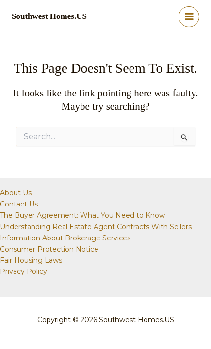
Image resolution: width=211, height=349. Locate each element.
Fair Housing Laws (31, 260)
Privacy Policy (23, 271)
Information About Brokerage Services (65, 238)
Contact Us (19, 204)
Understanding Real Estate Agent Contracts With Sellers (96, 226)
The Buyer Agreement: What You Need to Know (82, 215)
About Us (16, 193)
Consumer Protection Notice (49, 249)
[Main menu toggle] (189, 16)
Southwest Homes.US (49, 16)
